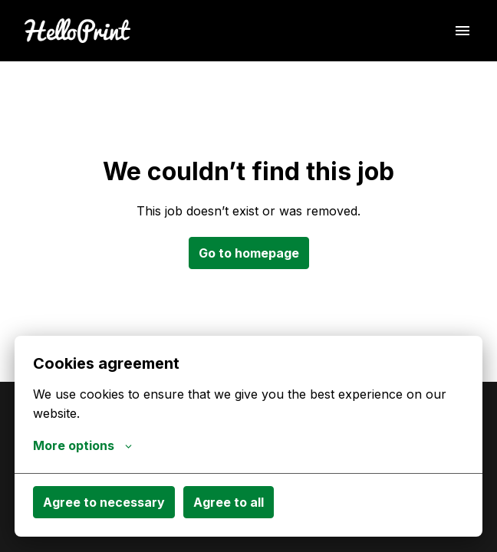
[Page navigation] (462, 30)
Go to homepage (249, 253)
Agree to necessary (104, 502)
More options (82, 445)
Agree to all (228, 502)
